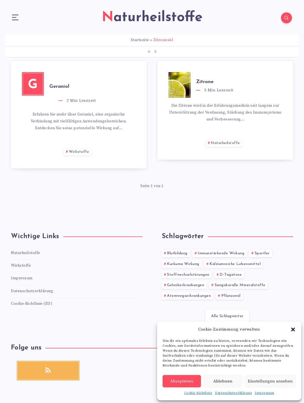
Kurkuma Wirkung (183, 264)
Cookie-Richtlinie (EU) (31, 303)
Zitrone (205, 81)
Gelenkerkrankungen (185, 285)
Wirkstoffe (79, 152)
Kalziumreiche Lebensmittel (235, 264)
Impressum (264, 393)
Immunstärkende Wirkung (221, 253)
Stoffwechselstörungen (188, 275)
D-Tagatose (231, 275)
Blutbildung (177, 253)
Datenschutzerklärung (233, 393)
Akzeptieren (181, 381)
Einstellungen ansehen (270, 381)
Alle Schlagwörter (227, 316)
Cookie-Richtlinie (198, 393)
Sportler (262, 253)
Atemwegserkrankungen (189, 296)
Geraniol (59, 86)
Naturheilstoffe (225, 143)
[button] (293, 329)
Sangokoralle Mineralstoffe (240, 285)
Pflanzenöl (231, 296)
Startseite (140, 40)
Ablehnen (222, 381)
